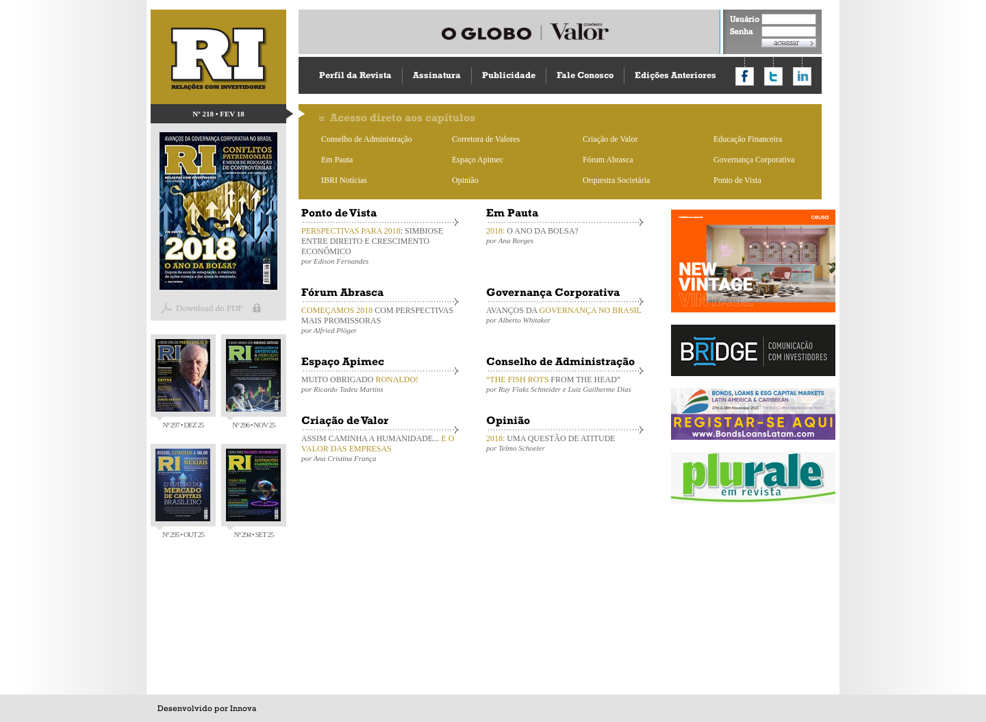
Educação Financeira (747, 139)
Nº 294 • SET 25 (253, 493)
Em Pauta (337, 159)
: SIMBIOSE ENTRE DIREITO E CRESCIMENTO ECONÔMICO (380, 245)
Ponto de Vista (737, 180)
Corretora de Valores (486, 139)
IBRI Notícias (344, 180)
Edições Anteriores (675, 75)
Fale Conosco (585, 75)
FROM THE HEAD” (565, 384)
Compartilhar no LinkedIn (802, 76)
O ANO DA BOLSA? (565, 235)
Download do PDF (209, 308)
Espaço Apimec (477, 159)
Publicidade (508, 75)
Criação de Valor (610, 139)
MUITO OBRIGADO (380, 384)
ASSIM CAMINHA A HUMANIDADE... (380, 448)
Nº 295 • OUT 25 (182, 493)
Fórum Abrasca (608, 159)
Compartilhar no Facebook (744, 76)
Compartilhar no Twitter (773, 76)
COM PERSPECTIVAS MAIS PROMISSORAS (380, 320)
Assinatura (437, 75)
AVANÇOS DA (565, 315)
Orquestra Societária (616, 180)
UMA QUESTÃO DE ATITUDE (565, 443)
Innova (243, 708)
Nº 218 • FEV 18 (218, 114)
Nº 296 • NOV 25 (253, 384)
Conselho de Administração (366, 139)
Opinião (465, 180)
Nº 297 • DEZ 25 (182, 384)
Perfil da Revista (355, 75)
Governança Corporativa (753, 159)
